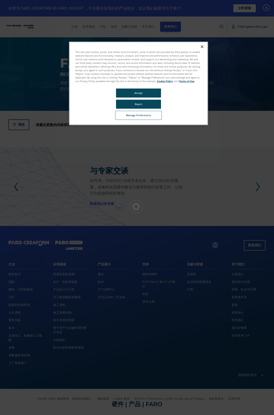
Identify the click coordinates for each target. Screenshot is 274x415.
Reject (138, 104)
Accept (138, 93)
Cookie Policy (165, 81)
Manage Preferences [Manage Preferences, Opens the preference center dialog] (138, 115)
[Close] (202, 46)
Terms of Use (186, 81)
